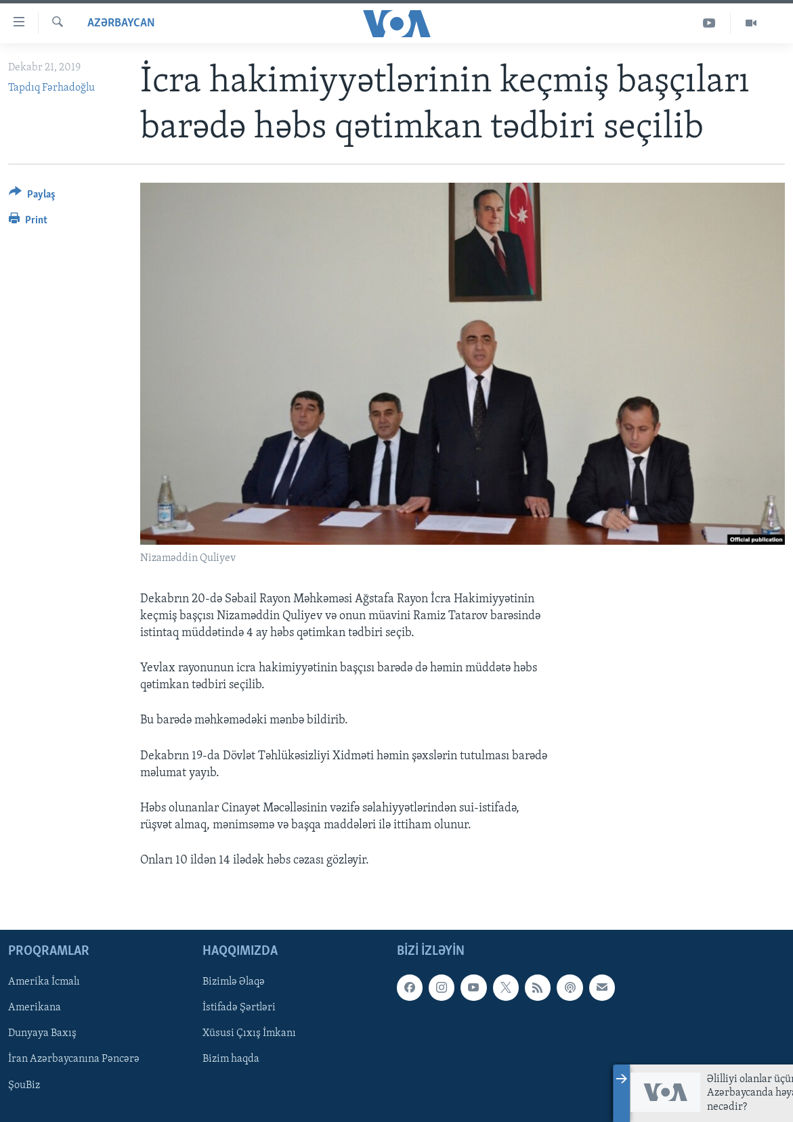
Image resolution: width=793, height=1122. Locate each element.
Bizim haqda (230, 1059)
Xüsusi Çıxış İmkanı (249, 1033)
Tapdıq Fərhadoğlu (51, 88)
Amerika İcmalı (44, 982)
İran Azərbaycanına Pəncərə (74, 1059)
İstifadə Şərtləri (239, 1007)
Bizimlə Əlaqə (233, 982)
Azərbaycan (121, 23)
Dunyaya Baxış (42, 1033)
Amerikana (34, 1007)
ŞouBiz (24, 1084)
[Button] (32, 196)
